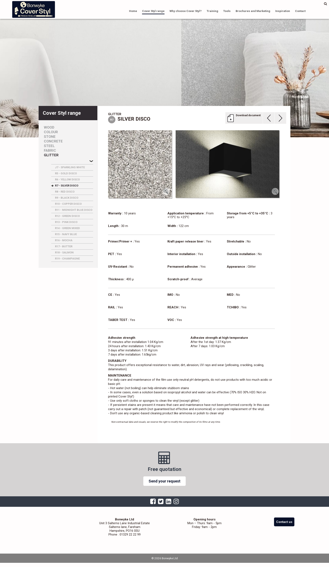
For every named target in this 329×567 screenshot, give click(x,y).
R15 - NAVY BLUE (66, 234)
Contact (300, 11)
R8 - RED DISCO (64, 191)
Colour (51, 132)
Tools (227, 11)
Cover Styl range (153, 11)
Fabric (50, 150)
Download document (248, 115)
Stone (50, 136)
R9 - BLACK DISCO (66, 197)
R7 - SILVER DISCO (66, 185)
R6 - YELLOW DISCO (67, 179)
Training (212, 11)
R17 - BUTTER (63, 246)
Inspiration (282, 11)
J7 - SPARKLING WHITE (70, 167)
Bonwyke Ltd (33, 9)
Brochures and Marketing (253, 11)
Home (133, 11)
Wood (49, 127)
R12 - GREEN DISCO (67, 216)
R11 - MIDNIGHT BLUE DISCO (73, 209)
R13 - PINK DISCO (66, 222)
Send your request (164, 481)
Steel (49, 145)
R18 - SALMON (64, 252)
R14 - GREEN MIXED (67, 228)
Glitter (51, 155)
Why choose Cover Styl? (186, 11)
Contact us (284, 522)
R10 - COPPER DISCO (68, 203)
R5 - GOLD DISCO (66, 173)
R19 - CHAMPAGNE (67, 258)
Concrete (53, 141)
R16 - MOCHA (63, 240)
